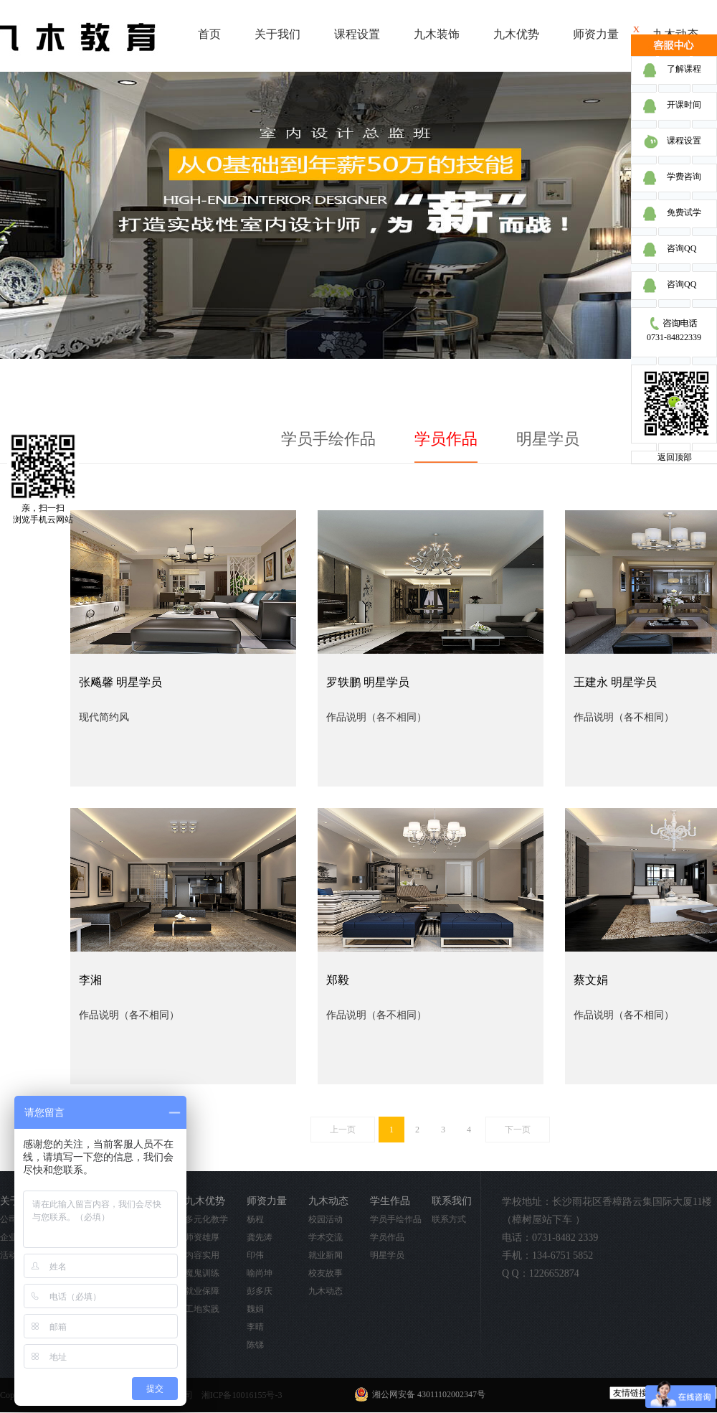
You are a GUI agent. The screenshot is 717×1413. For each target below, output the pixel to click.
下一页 (518, 1130)
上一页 (343, 1130)
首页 (209, 34)
